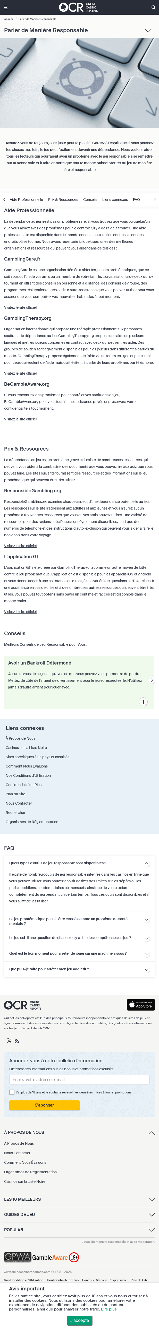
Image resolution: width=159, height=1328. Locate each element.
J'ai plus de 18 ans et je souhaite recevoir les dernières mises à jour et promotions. (73, 1092)
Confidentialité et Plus (63, 1280)
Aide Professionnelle (26, 199)
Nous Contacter (17, 1153)
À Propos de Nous (19, 1143)
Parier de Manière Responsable (104, 1280)
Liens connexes (115, 199)
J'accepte (79, 1320)
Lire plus (109, 1309)
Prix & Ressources (63, 199)
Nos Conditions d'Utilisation (23, 1280)
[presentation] (151, 680)
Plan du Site (139, 1280)
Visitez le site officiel (20, 307)
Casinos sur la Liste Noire (24, 1181)
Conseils (90, 199)
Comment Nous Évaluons (25, 1162)
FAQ (136, 199)
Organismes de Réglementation (30, 1172)
